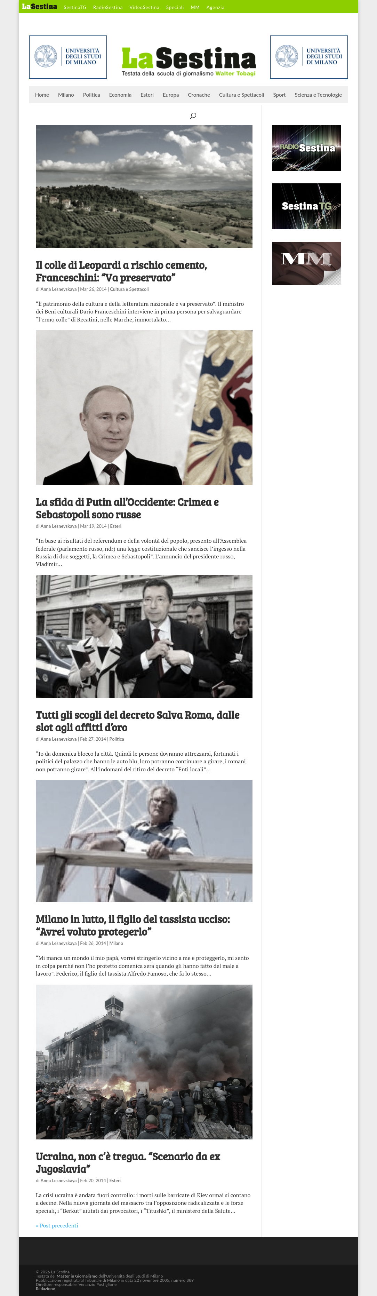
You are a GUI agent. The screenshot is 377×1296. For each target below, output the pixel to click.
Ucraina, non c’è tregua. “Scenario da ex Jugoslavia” (128, 1162)
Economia (120, 95)
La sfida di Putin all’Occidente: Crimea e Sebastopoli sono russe (127, 508)
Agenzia (216, 7)
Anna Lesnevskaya (59, 289)
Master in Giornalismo (77, 1276)
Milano (66, 95)
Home (42, 95)
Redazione (45, 1288)
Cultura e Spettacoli (241, 95)
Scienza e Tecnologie (318, 95)
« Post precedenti (57, 1225)
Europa (171, 95)
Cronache (199, 95)
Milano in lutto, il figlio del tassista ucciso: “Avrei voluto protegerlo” (133, 925)
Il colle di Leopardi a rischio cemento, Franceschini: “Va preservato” (121, 271)
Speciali (175, 7)
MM (195, 7)
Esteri (147, 95)
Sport (279, 95)
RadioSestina (108, 7)
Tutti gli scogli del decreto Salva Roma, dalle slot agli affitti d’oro (137, 721)
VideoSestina (144, 7)
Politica (91, 95)
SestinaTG (75, 7)
